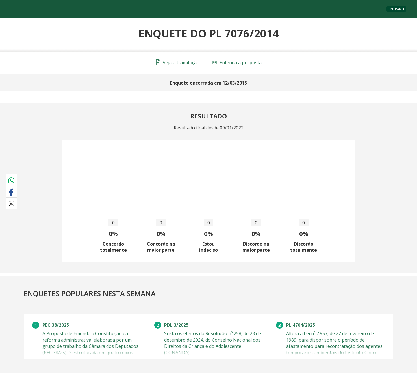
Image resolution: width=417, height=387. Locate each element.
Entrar (395, 9)
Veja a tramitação (177, 62)
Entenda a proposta (237, 62)
